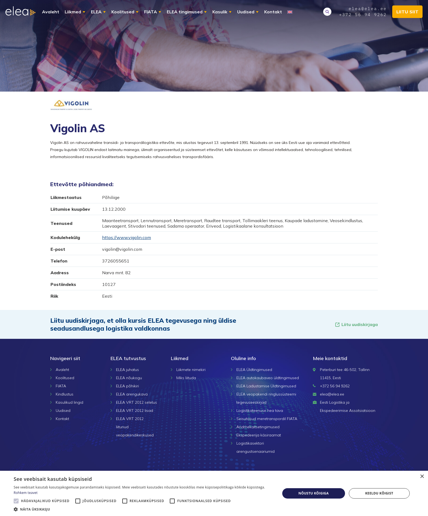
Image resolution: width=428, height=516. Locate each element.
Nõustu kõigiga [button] (313, 493)
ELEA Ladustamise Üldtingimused (266, 386)
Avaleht (50, 11)
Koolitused (122, 11)
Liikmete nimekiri (191, 369)
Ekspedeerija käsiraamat (258, 435)
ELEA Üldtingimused (254, 369)
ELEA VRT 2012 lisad (134, 410)
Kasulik (219, 11)
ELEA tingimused (185, 11)
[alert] (214, 493)
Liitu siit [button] (407, 11)
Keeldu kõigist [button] (379, 493)
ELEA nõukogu (129, 377)
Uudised (245, 11)
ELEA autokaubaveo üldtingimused (267, 377)
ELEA (96, 11)
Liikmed (73, 11)
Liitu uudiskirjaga (356, 324)
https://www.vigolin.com (126, 237)
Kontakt (273, 11)
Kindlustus (64, 394)
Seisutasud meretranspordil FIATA (266, 418)
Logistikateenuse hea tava (259, 410)
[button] (143, 509)
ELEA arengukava (132, 394)
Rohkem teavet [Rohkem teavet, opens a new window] (26, 492)
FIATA (150, 11)
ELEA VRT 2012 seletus (136, 402)
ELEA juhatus (127, 369)
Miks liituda (186, 377)
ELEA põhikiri (127, 386)
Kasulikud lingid (69, 402)
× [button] (422, 477)
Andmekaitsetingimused (258, 426)
